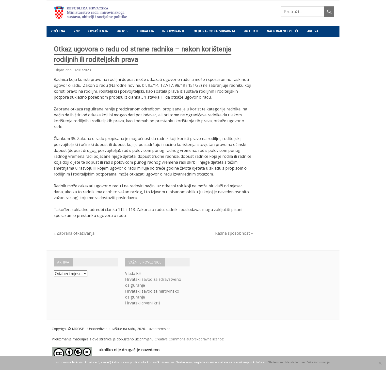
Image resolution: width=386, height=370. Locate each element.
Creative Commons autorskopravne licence (189, 339)
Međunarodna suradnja (214, 31)
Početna (58, 31)
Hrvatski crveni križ (143, 303)
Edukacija (145, 31)
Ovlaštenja (98, 31)
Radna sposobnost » (234, 233)
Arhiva (312, 31)
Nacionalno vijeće (283, 31)
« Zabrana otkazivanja (74, 233)
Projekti (250, 31)
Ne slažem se (295, 362)
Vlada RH (133, 273)
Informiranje (173, 31)
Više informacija (318, 362)
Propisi (122, 31)
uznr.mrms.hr (159, 328)
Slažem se (275, 362)
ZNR (77, 31)
